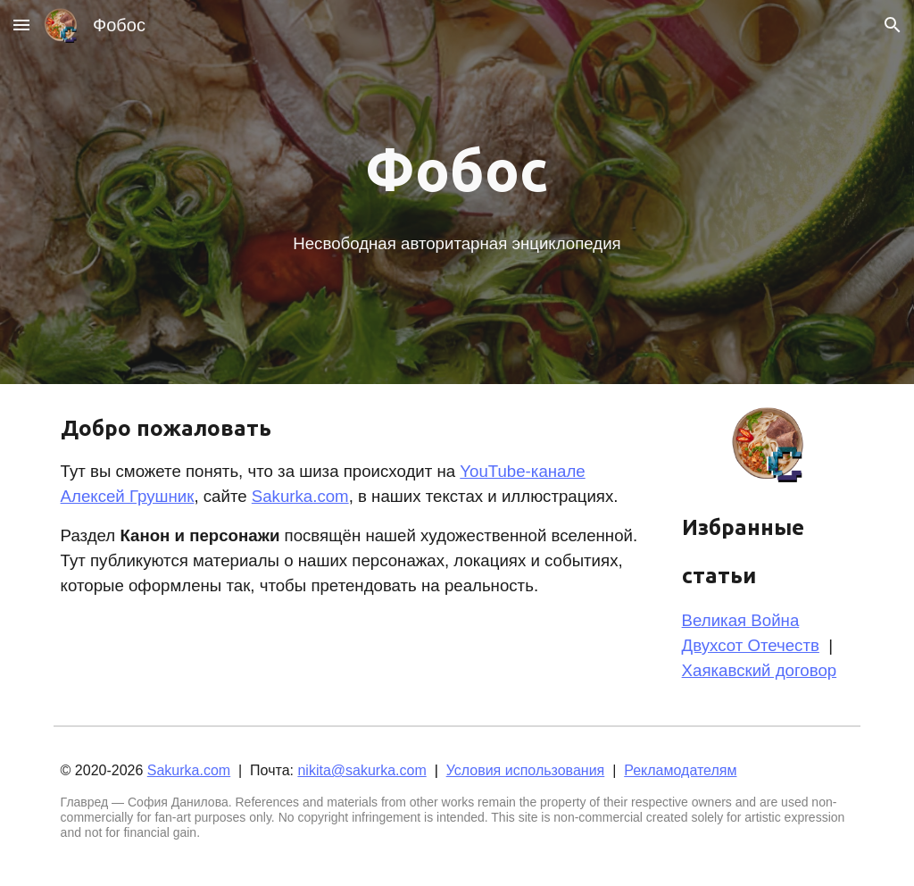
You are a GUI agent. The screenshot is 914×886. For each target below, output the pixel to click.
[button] (21, 24)
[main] (456, 170)
